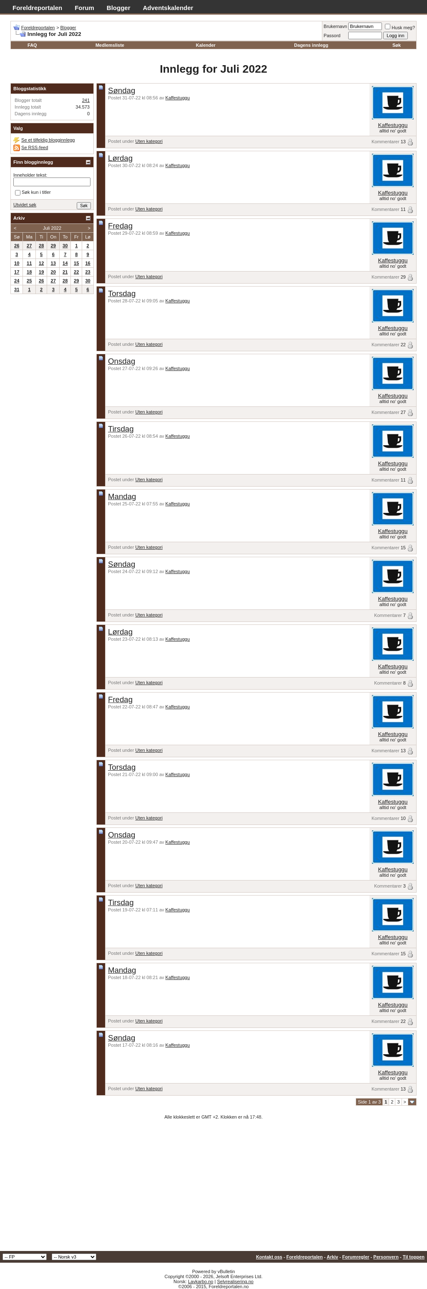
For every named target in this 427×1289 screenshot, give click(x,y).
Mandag (122, 496)
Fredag (120, 225)
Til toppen (413, 1256)
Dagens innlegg (311, 45)
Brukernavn (335, 26)
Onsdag (121, 361)
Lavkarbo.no (201, 1281)
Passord (332, 35)
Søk (396, 45)
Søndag (121, 90)
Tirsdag (121, 428)
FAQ (32, 45)
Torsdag (122, 293)
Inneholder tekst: (30, 175)
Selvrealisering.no (235, 1281)
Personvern (386, 1256)
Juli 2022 (52, 228)
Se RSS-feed (34, 147)
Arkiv (332, 1256)
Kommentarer (385, 141)
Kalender (206, 45)
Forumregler (355, 1256)
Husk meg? (400, 27)
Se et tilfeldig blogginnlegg (48, 139)
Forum (84, 7)
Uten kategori (148, 141)
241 (86, 100)
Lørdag (120, 158)
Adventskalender (168, 7)
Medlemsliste (109, 45)
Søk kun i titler (33, 193)
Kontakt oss (269, 1256)
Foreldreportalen (37, 7)
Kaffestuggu (178, 97)
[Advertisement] (213, 1188)
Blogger (119, 7)
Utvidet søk (24, 204)
